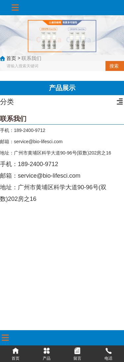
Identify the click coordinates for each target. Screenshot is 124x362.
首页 (12, 58)
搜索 (114, 66)
